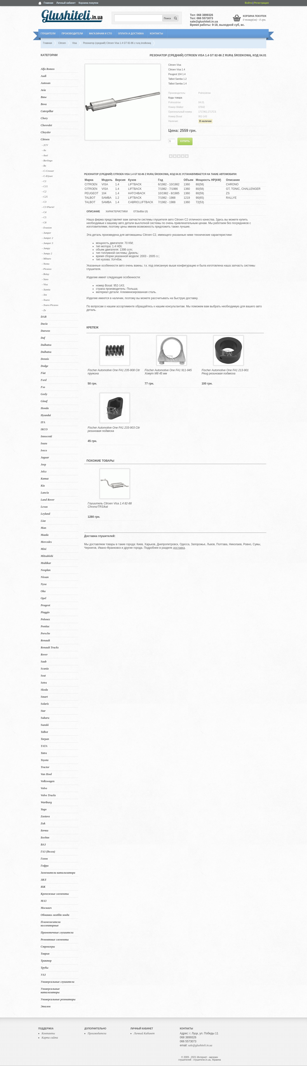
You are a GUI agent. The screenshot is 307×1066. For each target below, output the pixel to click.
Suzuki (45, 725)
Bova (44, 104)
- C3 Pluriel (48, 207)
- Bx (44, 165)
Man (43, 527)
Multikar (46, 563)
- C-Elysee (47, 176)
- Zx (44, 310)
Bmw (44, 97)
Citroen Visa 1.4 (176, 69)
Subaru (45, 718)
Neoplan (46, 570)
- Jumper (46, 232)
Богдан (45, 837)
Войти (248, 3)
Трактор (46, 960)
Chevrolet (46, 125)
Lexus (44, 506)
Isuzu (44, 443)
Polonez (45, 619)
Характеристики (116, 211)
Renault (45, 640)
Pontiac (45, 626)
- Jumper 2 (47, 237)
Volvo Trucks (48, 795)
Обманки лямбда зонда (55, 915)
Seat (43, 675)
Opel (43, 598)
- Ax (44, 150)
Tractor (45, 767)
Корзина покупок (88, 3)
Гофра (44, 865)
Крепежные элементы (55, 893)
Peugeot (45, 605)
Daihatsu (46, 344)
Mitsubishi (47, 556)
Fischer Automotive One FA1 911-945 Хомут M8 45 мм (168, 372)
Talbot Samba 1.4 (177, 83)
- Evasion (47, 227)
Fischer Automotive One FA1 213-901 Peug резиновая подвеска (225, 372)
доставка (179, 547)
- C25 (45, 196)
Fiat (43, 373)
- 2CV (45, 145)
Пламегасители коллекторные (51, 923)
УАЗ (43, 974)
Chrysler (46, 132)
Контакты (156, 33)
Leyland (45, 513)
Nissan (45, 577)
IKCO (44, 429)
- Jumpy (46, 248)
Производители (72, 33)
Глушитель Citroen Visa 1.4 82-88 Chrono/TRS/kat (110, 505)
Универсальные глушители (57, 981)
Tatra (44, 753)
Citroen (45, 139)
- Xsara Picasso (50, 305)
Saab (44, 661)
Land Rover (47, 499)
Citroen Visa (174, 65)
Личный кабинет (66, 3)
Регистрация (261, 3)
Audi (43, 76)
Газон (44, 858)
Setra (44, 682)
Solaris (45, 703)
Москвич (46, 908)
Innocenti (46, 436)
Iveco (44, 450)
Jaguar (45, 457)
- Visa (45, 284)
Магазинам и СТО (100, 33)
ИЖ (43, 886)
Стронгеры (48, 946)
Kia (43, 485)
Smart (44, 696)
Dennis (45, 359)
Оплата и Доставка (131, 33)
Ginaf (44, 401)
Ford (44, 380)
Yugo (44, 809)
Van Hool (46, 774)
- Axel (45, 155)
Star (43, 710)
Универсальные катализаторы (50, 990)
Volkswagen (48, 781)
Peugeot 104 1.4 (176, 74)
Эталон (46, 1006)
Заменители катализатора (58, 872)
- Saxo (45, 279)
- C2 (44, 191)
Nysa (44, 584)
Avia (43, 90)
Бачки (44, 830)
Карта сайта (50, 1037)
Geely (44, 394)
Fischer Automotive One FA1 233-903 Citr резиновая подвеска (114, 429)
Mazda (44, 535)
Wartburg (46, 802)
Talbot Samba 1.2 (177, 79)
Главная (48, 3)
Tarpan (45, 739)
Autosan (45, 83)
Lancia (45, 492)
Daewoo (45, 330)
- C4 (44, 212)
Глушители (48, 33)
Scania (45, 668)
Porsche (45, 633)
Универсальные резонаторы (58, 999)
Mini (43, 549)
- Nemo (45, 263)
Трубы (44, 967)
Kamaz (45, 478)
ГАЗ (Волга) (48, 851)
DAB (44, 316)
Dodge (44, 366)
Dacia (44, 323)
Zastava (45, 816)
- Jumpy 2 (47, 253)
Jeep (43, 464)
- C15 (45, 186)
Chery (44, 118)
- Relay (45, 274)
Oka (43, 591)
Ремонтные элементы (55, 939)
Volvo (44, 788)
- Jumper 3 (47, 243)
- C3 (44, 201)
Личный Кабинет (144, 1033)
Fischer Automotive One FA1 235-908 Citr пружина (114, 372)
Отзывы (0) (140, 211)
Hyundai (46, 415)
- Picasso (46, 268)
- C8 (44, 222)
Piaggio (45, 612)
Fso (43, 387)
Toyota (44, 760)
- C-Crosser (48, 170)
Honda (45, 408)
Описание (93, 211)
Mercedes (46, 542)
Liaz (43, 520)
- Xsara (46, 299)
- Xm (44, 294)
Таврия (45, 953)
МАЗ (44, 900)
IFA (43, 422)
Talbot (44, 732)
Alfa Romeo (48, 69)
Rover (44, 654)
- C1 (44, 181)
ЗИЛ (43, 879)
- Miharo (46, 258)
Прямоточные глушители (57, 932)
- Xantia (46, 289)
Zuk (43, 823)
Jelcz (44, 471)
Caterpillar (47, 111)
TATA (44, 746)
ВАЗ (43, 844)
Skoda (44, 689)
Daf (43, 337)
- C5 (44, 217)
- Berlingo (47, 160)
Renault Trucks (50, 647)
